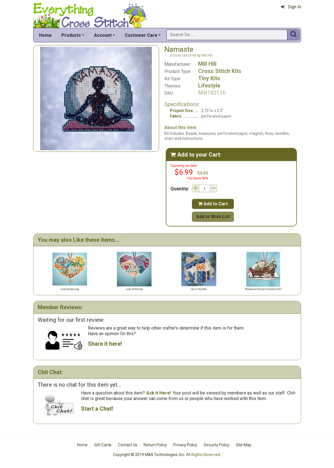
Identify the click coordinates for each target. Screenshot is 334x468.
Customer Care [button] (141, 35)
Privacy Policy (185, 445)
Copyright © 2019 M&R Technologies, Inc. (149, 454)
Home (45, 35)
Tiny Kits (209, 78)
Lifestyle (209, 85)
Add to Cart (213, 203)
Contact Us (127, 445)
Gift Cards (103, 445)
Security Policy (216, 445)
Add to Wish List (213, 216)
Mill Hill (207, 63)
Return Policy (155, 445)
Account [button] (103, 35)
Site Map (243, 445)
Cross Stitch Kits (219, 71)
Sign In (291, 6)
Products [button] (71, 35)
